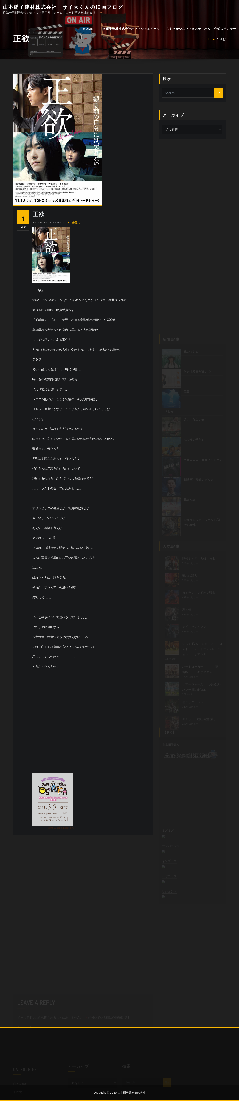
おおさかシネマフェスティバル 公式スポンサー (201, 28)
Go (218, 93)
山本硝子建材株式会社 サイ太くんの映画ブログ (63, 7)
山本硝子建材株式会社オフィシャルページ (130, 28)
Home (211, 39)
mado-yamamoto (49, 222)
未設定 (76, 222)
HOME (88, 28)
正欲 (223, 39)
